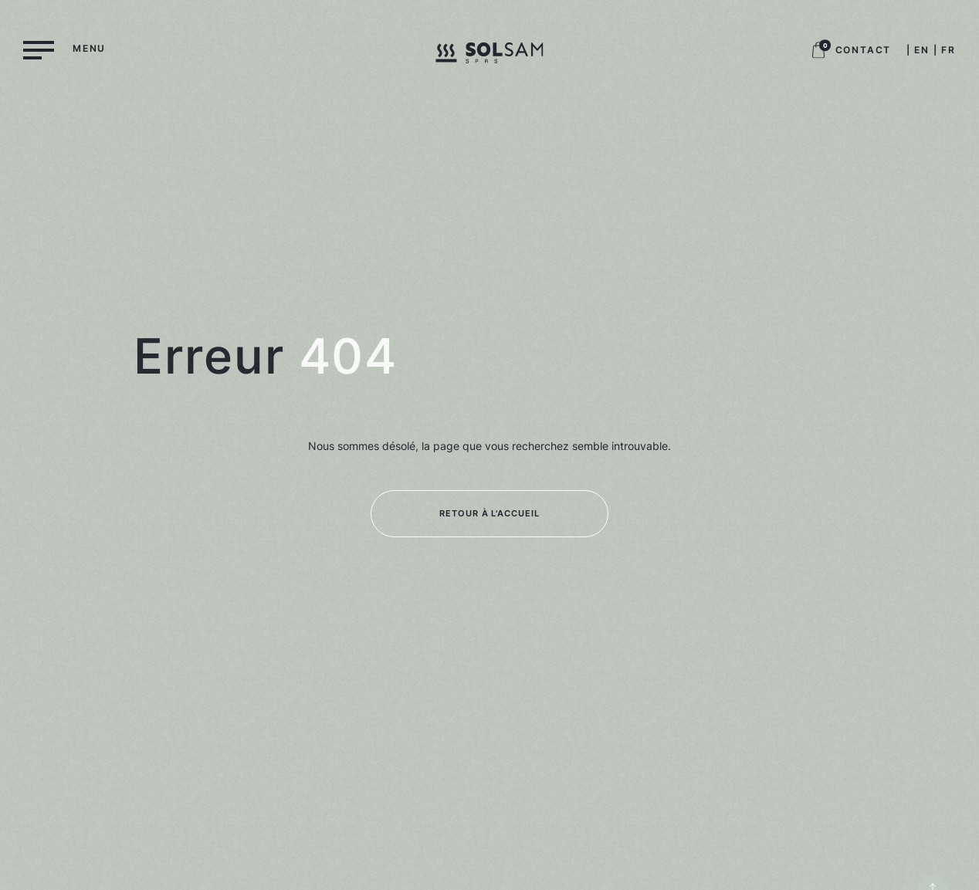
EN (922, 50)
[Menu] (64, 49)
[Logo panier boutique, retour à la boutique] (818, 54)
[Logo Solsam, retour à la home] (489, 55)
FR (948, 50)
